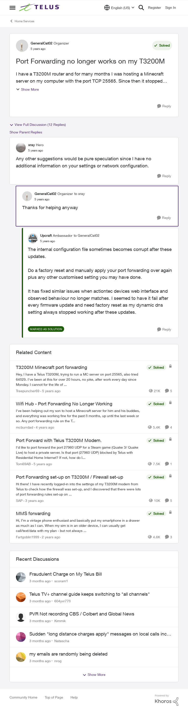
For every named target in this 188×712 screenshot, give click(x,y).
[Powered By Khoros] (166, 700)
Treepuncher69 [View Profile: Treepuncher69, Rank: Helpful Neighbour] (27, 390)
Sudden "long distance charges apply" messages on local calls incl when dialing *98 (98, 634)
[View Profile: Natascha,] (21, 637)
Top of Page (54, 697)
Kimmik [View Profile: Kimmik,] (60, 621)
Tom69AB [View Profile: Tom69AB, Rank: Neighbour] (23, 464)
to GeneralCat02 (86, 235)
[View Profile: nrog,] (21, 657)
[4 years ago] (44, 427)
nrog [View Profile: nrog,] (57, 660)
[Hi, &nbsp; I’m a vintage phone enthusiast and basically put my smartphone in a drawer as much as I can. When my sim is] (80, 525)
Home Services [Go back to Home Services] (22, 21)
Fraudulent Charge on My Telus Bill (65, 574)
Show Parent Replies (26, 132)
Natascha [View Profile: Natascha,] (61, 641)
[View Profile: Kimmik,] (21, 617)
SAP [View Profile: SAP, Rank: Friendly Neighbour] (19, 500)
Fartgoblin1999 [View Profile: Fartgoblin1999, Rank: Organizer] (27, 537)
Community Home (23, 697)
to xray (79, 194)
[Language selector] (119, 7)
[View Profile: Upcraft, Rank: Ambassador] (33, 238)
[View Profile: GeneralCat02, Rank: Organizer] (22, 46)
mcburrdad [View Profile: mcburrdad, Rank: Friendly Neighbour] (24, 427)
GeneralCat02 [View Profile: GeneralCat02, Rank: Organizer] (41, 43)
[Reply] (164, 106)
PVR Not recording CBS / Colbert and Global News (81, 613)
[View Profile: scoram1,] (21, 577)
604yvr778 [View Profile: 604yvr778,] (62, 601)
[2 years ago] (50, 536)
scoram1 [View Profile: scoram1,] (61, 581)
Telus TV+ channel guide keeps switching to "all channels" (89, 594)
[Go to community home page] (40, 7)
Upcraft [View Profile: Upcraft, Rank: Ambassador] (46, 235)
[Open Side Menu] (12, 7)
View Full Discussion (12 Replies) (38, 124)
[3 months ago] (40, 580)
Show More (27, 89)
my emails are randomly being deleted (68, 654)
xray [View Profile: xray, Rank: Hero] (31, 145)
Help (74, 697)
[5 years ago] (50, 390)
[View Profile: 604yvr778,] (21, 597)
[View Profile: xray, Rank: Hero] (21, 147)
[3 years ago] (34, 500)
